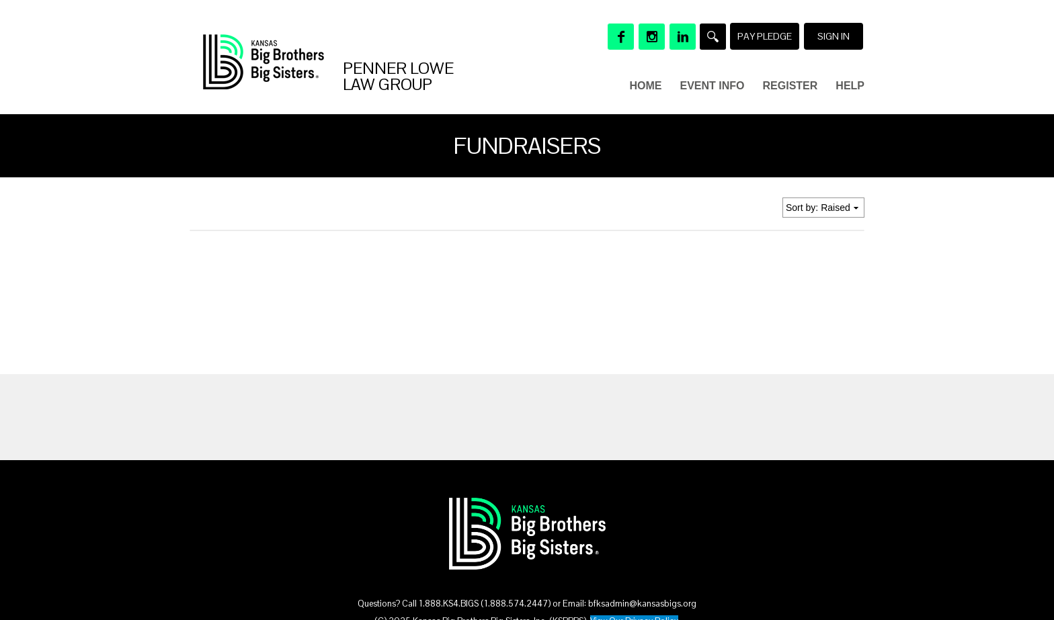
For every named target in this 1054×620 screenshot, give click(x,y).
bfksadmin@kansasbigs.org (642, 603)
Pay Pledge (764, 36)
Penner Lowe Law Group (398, 76)
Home (646, 85)
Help (850, 85)
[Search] (713, 37)
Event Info (712, 85)
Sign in (833, 36)
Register (790, 85)
